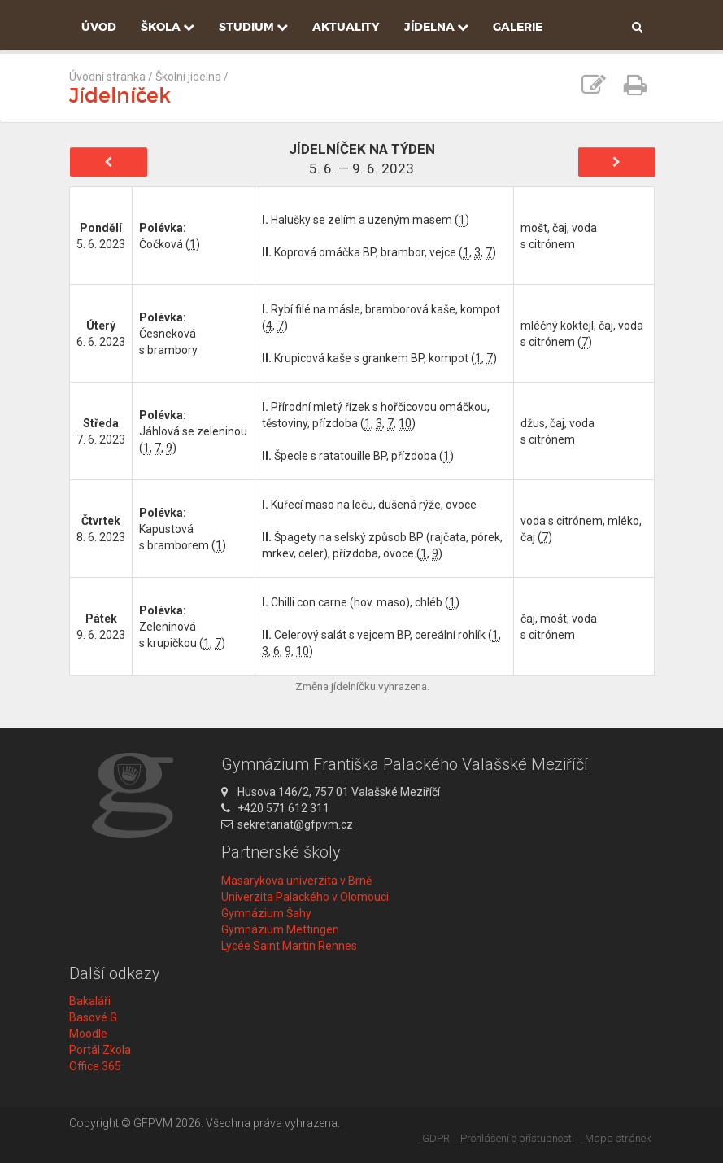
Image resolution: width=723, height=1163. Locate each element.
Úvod (98, 27)
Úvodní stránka (107, 76)
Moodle (88, 1033)
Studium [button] (253, 27)
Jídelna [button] (436, 27)
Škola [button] (167, 27)
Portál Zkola (100, 1049)
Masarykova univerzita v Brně (296, 880)
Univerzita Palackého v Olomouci (305, 896)
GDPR (436, 1138)
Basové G (93, 1017)
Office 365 (95, 1066)
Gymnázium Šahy (266, 913)
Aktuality (346, 27)
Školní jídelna (188, 76)
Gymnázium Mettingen (280, 929)
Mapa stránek (618, 1138)
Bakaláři (90, 1001)
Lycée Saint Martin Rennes (289, 945)
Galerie (517, 27)
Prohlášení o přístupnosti (517, 1138)
